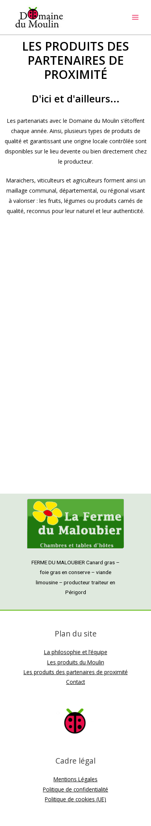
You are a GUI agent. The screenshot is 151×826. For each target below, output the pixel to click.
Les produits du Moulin (75, 662)
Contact (75, 682)
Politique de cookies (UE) (75, 799)
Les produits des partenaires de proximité (76, 672)
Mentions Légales (75, 779)
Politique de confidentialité (75, 789)
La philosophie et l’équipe (75, 652)
